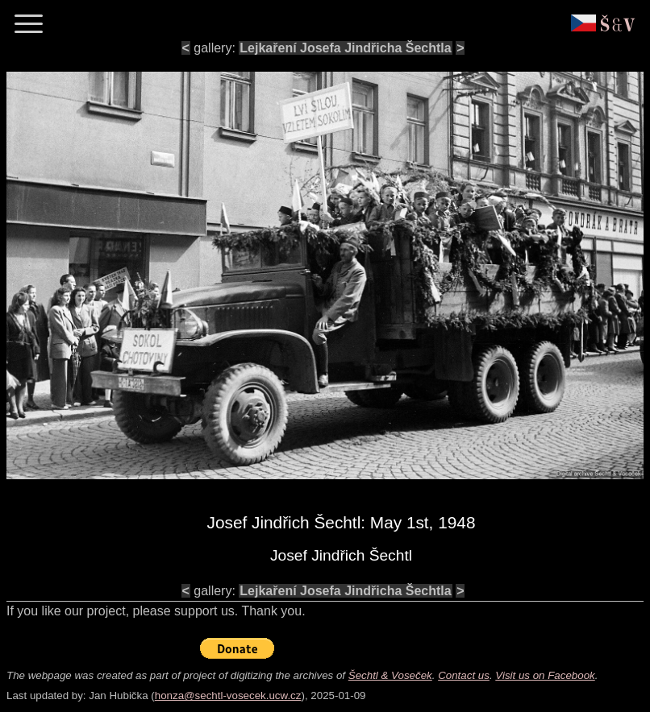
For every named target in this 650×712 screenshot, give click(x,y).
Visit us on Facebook (544, 675)
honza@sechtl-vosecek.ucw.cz (228, 695)
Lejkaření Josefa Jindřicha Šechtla (345, 48)
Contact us (464, 675)
